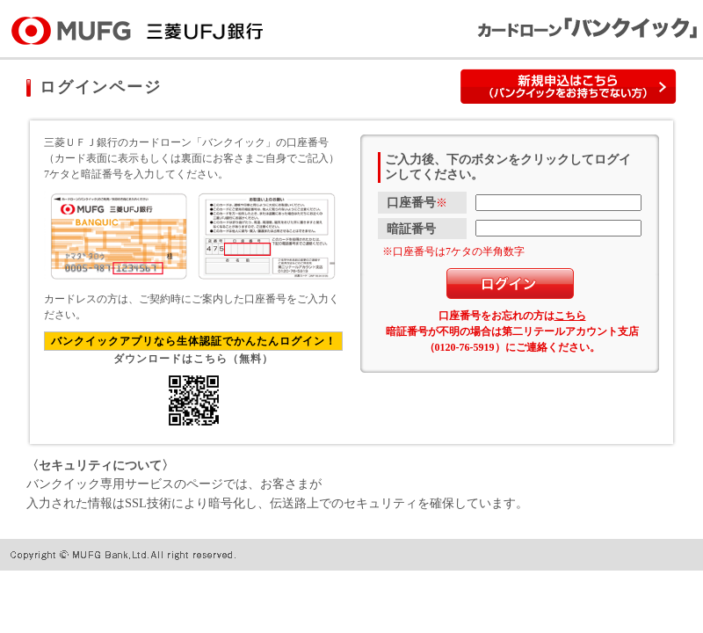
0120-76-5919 (465, 347)
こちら (570, 315)
